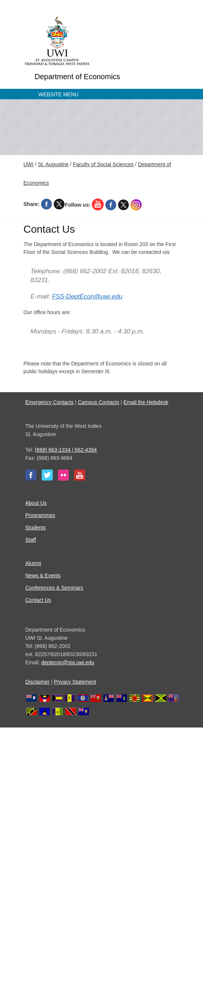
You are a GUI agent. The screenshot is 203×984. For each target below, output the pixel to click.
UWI (28, 164)
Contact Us (38, 600)
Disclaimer (37, 682)
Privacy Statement (75, 682)
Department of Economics (77, 76)
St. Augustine (53, 164)
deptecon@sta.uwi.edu (67, 662)
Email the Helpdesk (145, 402)
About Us (36, 503)
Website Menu (58, 94)
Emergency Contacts (49, 402)
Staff (30, 540)
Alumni (33, 563)
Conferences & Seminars (54, 588)
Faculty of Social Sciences (103, 164)
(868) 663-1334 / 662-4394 (66, 450)
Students (35, 527)
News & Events (43, 575)
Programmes (40, 515)
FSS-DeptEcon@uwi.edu (87, 296)
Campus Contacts (98, 402)
